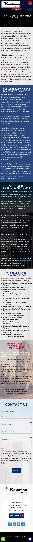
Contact (4, 256)
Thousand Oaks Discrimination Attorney (17, 278)
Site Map (24, 536)
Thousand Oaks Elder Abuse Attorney (16, 281)
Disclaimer (9, 536)
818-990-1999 (19, 511)
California (16, 9)
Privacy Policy (17, 536)
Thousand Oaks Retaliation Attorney (16, 287)
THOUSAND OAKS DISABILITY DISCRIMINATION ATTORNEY (14, 335)
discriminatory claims (23, 261)
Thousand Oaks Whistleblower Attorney (17, 307)
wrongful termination (20, 364)
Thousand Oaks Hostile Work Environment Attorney (13, 318)
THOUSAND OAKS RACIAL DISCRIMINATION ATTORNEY (13, 314)
